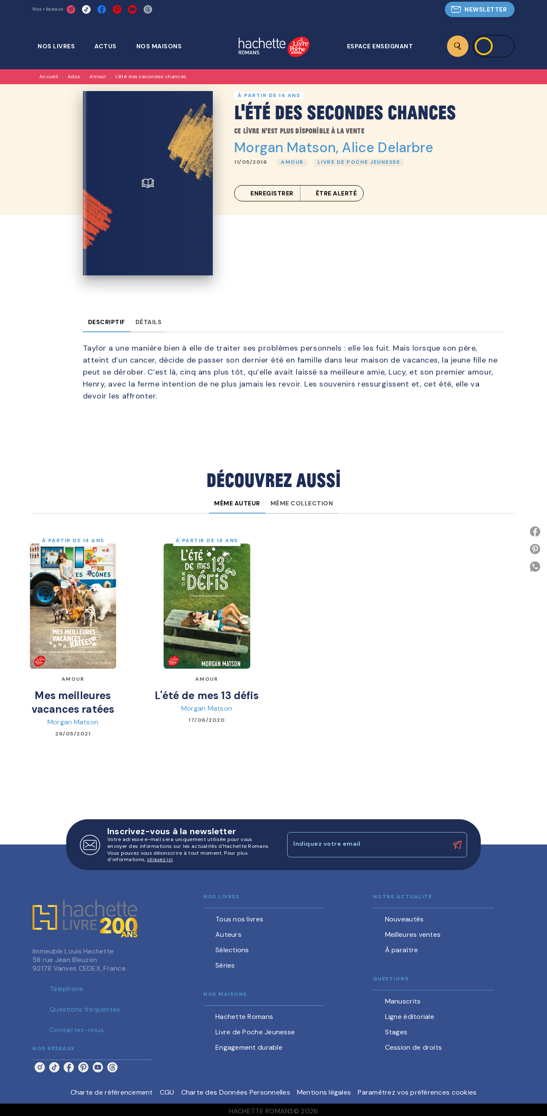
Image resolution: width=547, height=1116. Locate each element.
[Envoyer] (457, 845)
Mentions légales (324, 1092)
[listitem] (71, 9)
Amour (97, 76)
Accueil (48, 76)
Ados (74, 76)
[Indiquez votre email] (366, 844)
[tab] (60, 46)
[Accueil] (274, 47)
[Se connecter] (494, 46)
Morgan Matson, (288, 147)
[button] (480, 9)
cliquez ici (160, 859)
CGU (167, 1092)
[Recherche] (457, 46)
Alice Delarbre (387, 147)
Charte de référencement (112, 1092)
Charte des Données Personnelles (235, 1092)
